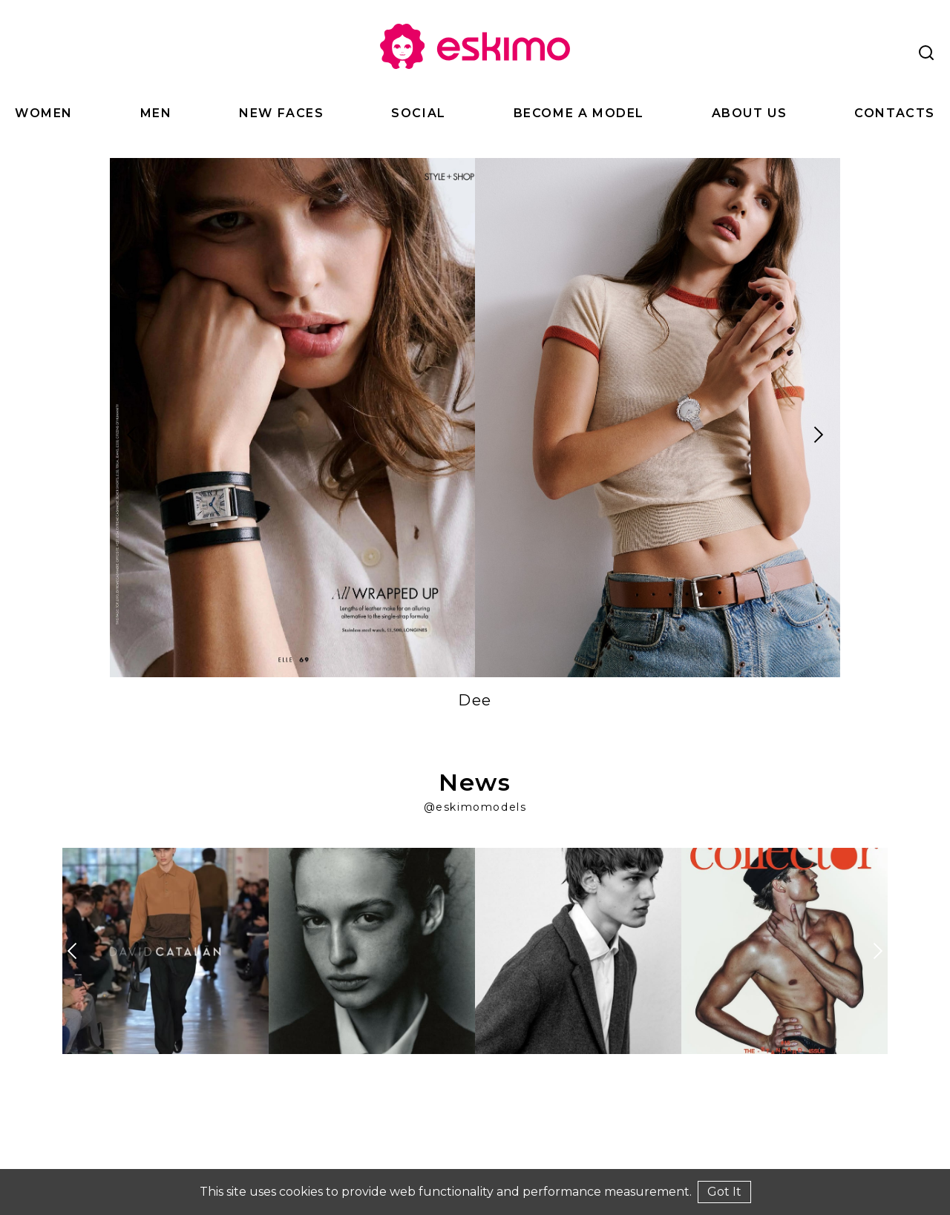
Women (44, 113)
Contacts (894, 113)
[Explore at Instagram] (165, 951)
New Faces (281, 113)
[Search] (926, 53)
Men (156, 113)
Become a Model (579, 113)
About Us (749, 113)
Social (418, 113)
